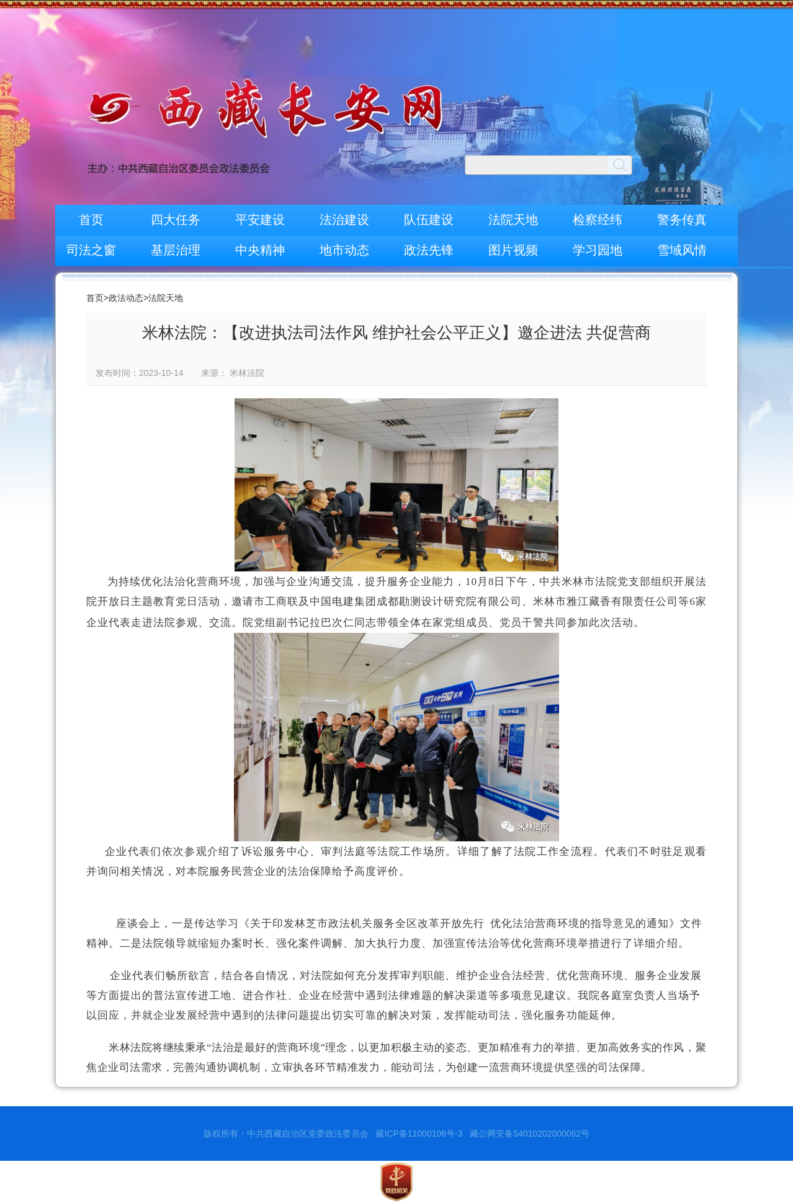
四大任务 (175, 219)
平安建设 (260, 219)
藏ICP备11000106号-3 (418, 1133)
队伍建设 (429, 219)
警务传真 (682, 219)
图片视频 (513, 250)
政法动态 (126, 298)
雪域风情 (682, 250)
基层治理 (175, 250)
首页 (91, 219)
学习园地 (597, 250)
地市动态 (344, 250)
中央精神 (260, 250)
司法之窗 (91, 250)
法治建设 (344, 219)
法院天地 (513, 219)
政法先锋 (429, 250)
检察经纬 (597, 219)
